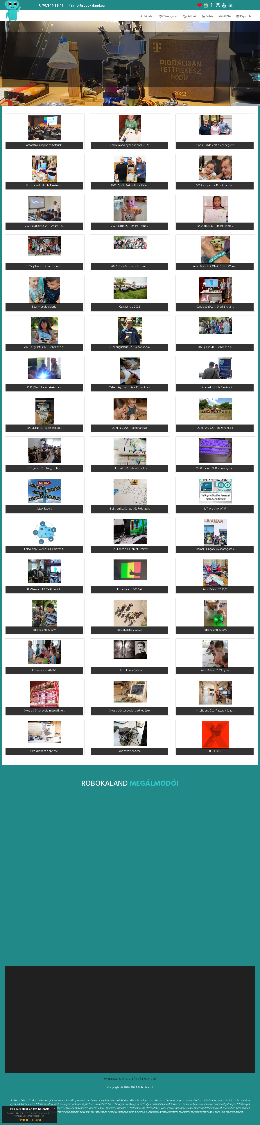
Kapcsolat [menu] (244, 16)
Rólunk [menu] (189, 16)
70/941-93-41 (52, 5)
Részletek (36, 1120)
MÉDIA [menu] (225, 16)
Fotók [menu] (207, 16)
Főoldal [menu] (146, 16)
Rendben (23, 1120)
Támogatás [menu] (168, 16)
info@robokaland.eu (88, 5)
